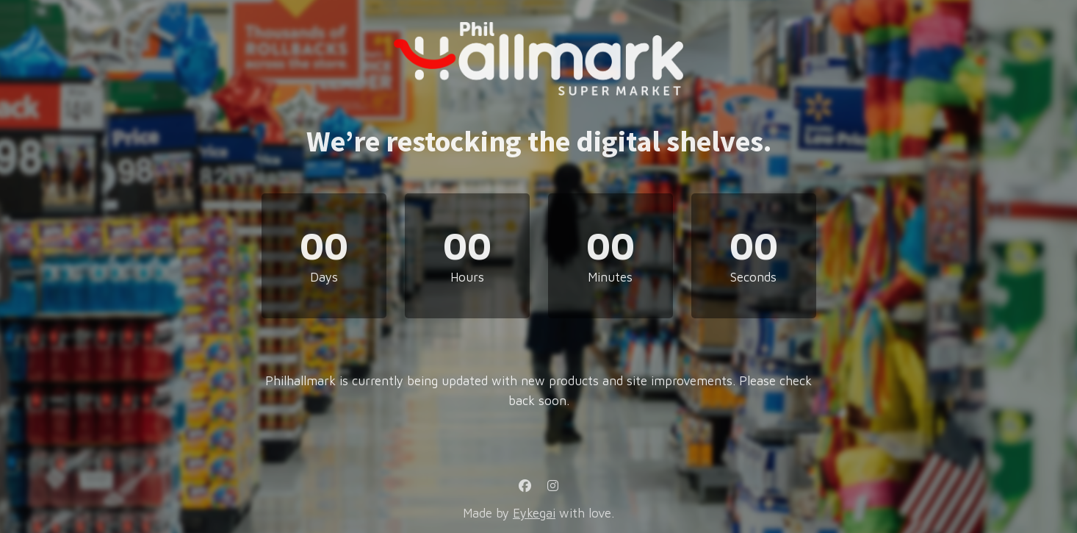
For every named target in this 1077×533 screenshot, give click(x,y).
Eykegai (534, 513)
